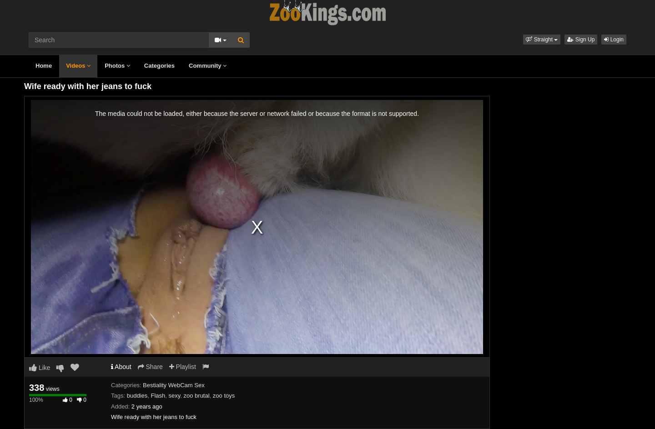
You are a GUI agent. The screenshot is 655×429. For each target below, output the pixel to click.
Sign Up (581, 39)
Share (150, 366)
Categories (159, 65)
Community (208, 65)
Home (43, 65)
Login (614, 39)
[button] (541, 40)
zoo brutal (197, 395)
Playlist (182, 366)
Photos (117, 65)
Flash (158, 395)
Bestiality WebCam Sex (174, 385)
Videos (78, 65)
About (121, 366)
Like (39, 367)
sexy (175, 395)
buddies (137, 395)
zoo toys (224, 395)
